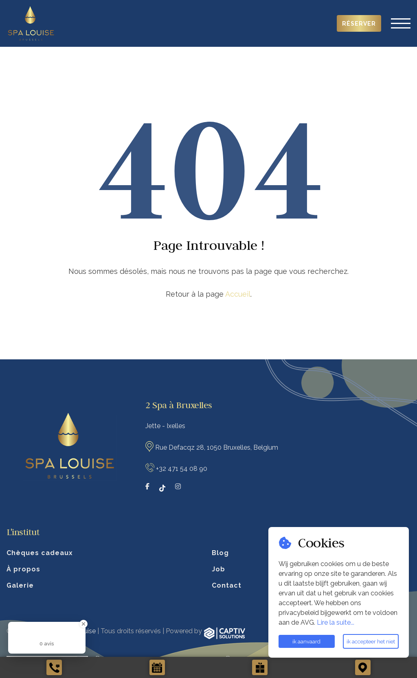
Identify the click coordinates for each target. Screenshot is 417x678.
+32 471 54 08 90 (181, 468)
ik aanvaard (306, 641)
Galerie (20, 585)
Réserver (359, 23)
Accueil (237, 294)
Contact (226, 585)
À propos (23, 569)
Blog (220, 553)
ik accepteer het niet (371, 641)
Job (218, 569)
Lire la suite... (335, 622)
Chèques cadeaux (40, 553)
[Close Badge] (83, 624)
